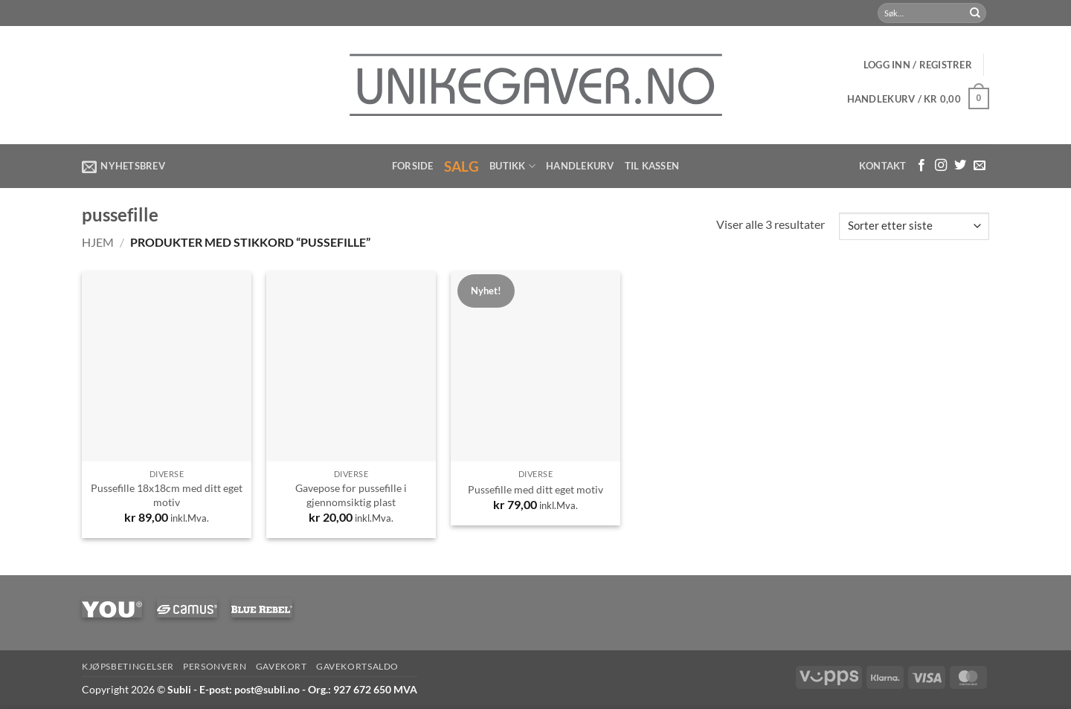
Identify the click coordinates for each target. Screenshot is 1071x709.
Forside (413, 166)
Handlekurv (580, 166)
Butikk (512, 166)
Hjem (98, 242)
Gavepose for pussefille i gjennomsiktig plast (351, 495)
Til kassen (652, 166)
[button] (917, 64)
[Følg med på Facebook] (921, 165)
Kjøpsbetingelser (128, 666)
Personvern (214, 666)
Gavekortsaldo (357, 666)
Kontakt (883, 166)
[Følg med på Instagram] (941, 165)
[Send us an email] (979, 165)
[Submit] (975, 13)
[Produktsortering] (914, 226)
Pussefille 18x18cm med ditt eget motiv (166, 495)
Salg (462, 166)
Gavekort (281, 666)
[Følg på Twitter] (960, 165)
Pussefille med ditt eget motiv (535, 489)
